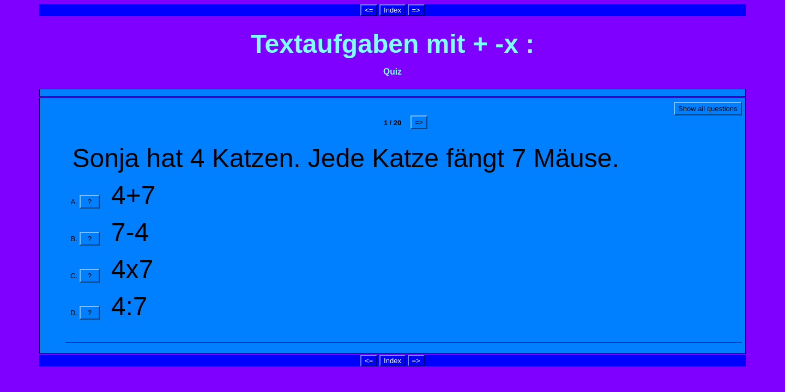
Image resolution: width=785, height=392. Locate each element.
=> (416, 10)
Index (392, 10)
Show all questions (707, 109)
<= (369, 10)
